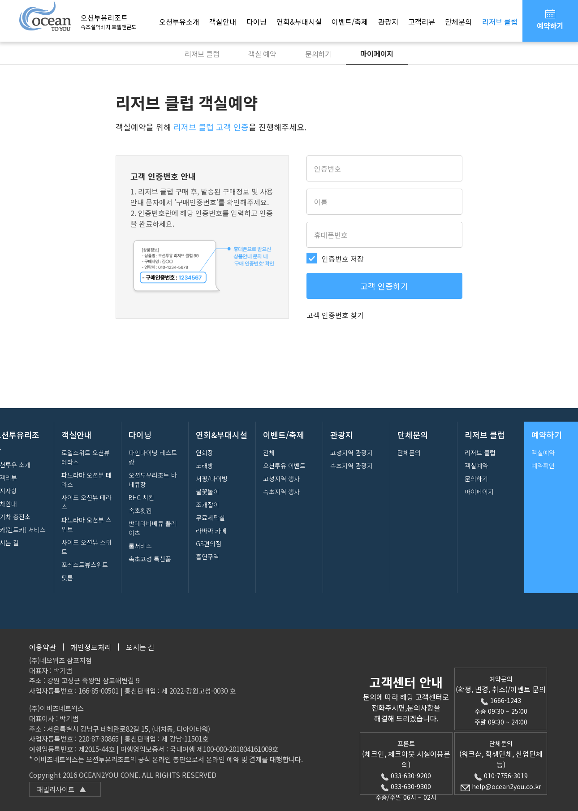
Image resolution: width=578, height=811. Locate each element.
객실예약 (476, 465)
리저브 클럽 (500, 21)
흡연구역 (207, 556)
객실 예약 (262, 53)
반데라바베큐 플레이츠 (153, 528)
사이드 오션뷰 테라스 (86, 502)
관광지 (388, 21)
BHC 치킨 (141, 497)
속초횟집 (140, 510)
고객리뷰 (421, 21)
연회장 (204, 452)
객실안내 (222, 21)
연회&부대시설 (299, 21)
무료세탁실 (210, 517)
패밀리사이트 (61, 789)
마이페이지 (376, 53)
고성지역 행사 (281, 478)
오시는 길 (140, 647)
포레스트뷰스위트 (84, 564)
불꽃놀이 (207, 491)
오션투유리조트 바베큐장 (153, 479)
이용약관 (42, 647)
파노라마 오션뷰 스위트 (86, 524)
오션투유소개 (179, 21)
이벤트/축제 (350, 21)
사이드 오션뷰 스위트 (86, 547)
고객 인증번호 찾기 (335, 315)
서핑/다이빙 (212, 478)
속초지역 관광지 (351, 465)
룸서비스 (140, 545)
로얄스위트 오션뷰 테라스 (85, 457)
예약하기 (550, 19)
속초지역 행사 (281, 491)
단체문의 (458, 21)
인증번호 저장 (343, 258)
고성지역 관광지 (351, 452)
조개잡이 (207, 504)
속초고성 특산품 (150, 558)
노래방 (204, 465)
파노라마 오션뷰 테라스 (86, 479)
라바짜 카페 (211, 530)
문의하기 (318, 53)
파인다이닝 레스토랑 (153, 457)
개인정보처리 (91, 647)
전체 (269, 452)
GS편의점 (208, 543)
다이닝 (256, 21)
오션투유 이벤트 (284, 465)
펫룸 (67, 577)
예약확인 (543, 465)
